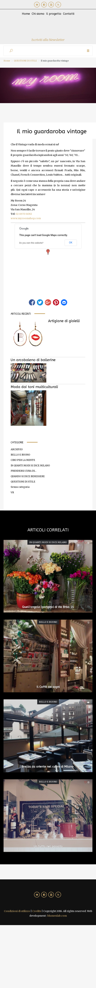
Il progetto (53, 13)
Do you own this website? (31, 243)
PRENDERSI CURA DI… (23, 470)
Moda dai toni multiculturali (34, 387)
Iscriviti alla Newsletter (48, 40)
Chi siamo (38, 13)
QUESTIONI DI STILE (25, 60)
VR (12, 492)
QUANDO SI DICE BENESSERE (28, 476)
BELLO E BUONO (20, 454)
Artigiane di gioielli (64, 321)
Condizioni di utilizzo (17, 911)
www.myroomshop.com (26, 218)
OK (70, 242)
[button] (48, 252)
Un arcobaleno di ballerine (33, 360)
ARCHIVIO (17, 449)
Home (26, 13)
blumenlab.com (57, 915)
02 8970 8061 (24, 213)
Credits (36, 911)
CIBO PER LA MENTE (23, 460)
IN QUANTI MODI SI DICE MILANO (30, 465)
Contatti (68, 13)
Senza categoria (20, 487)
